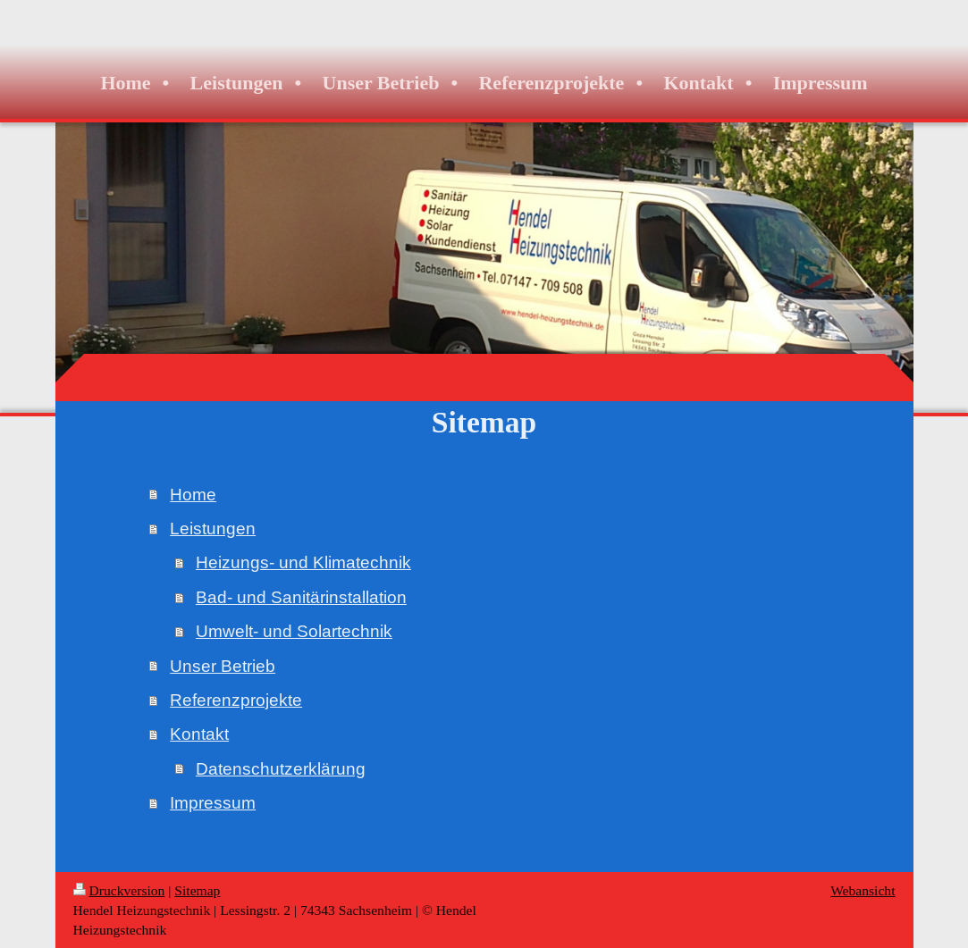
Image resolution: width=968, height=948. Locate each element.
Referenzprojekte (236, 699)
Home (193, 494)
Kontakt (199, 733)
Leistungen (213, 528)
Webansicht (862, 890)
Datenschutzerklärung (281, 768)
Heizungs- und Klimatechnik (303, 562)
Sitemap (197, 890)
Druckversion (119, 890)
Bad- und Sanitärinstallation (301, 597)
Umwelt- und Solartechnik (294, 631)
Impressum (213, 802)
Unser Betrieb (222, 665)
